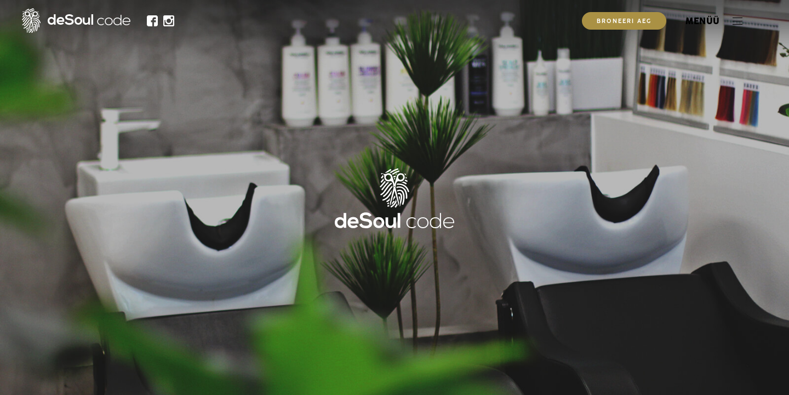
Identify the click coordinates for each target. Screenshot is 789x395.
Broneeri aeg (624, 21)
